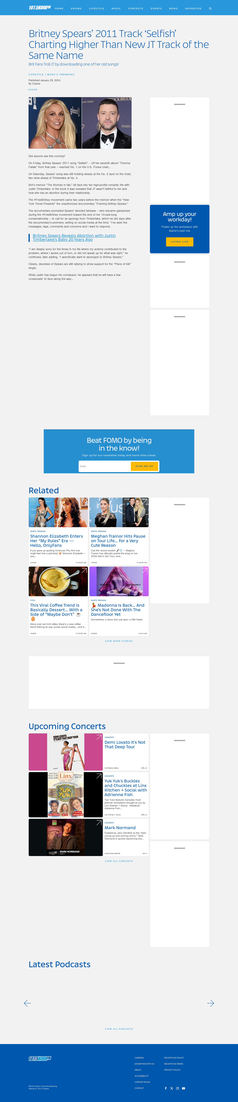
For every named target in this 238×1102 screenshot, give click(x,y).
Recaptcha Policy (174, 1058)
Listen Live (180, 241)
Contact (139, 1088)
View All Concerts (119, 861)
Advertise (193, 8)
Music (116, 8)
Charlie (36, 83)
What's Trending (61, 74)
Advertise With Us (144, 1064)
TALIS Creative (43, 1088)
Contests (135, 8)
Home (59, 8)
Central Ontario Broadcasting (46, 1086)
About (138, 1070)
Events (156, 8)
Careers (139, 1058)
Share (33, 89)
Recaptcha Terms (173, 1064)
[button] (27, 1003)
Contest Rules (142, 1082)
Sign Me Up (144, 466)
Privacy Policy (172, 1070)
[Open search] (208, 7)
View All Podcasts (119, 1029)
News (173, 8)
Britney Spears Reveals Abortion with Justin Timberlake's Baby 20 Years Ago (74, 238)
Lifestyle (96, 8)
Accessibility (142, 1076)
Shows (76, 8)
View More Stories (119, 641)
